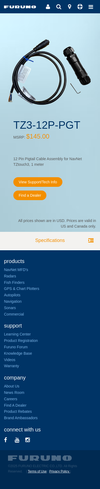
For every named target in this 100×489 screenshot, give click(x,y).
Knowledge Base (18, 353)
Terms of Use (37, 471)
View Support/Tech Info (38, 182)
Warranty (11, 366)
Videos (9, 360)
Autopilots (12, 295)
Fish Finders (14, 282)
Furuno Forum (16, 347)
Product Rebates (18, 411)
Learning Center (17, 334)
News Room (14, 392)
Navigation (13, 301)
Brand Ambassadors (21, 418)
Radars (10, 276)
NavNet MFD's (16, 270)
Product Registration (21, 340)
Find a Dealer (30, 195)
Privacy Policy (59, 471)
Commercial (14, 314)
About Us (11, 386)
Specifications (50, 240)
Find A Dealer (15, 405)
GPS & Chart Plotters (21, 288)
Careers (10, 399)
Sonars (10, 308)
